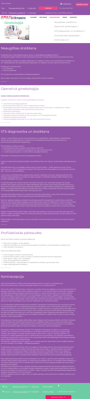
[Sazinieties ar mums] (82, 4)
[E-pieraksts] (48, 8)
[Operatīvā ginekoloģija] (68, 26)
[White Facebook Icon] (58, 385)
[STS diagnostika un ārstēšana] (69, 31)
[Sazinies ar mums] (58, 397)
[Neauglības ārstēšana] (66, 22)
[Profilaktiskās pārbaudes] (68, 35)
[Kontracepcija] (63, 39)
